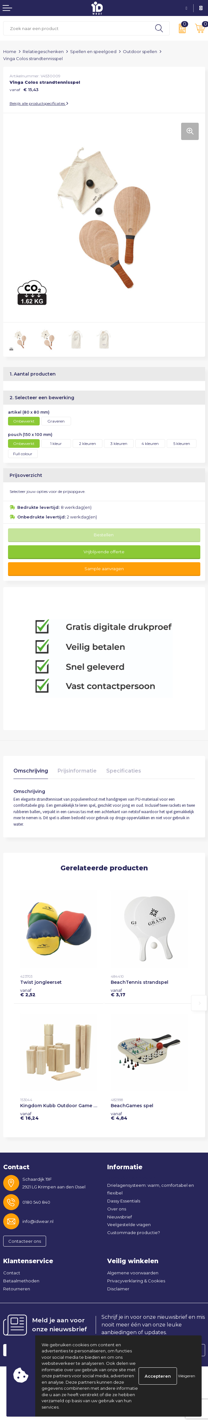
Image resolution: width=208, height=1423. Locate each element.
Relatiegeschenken (43, 51)
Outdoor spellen (140, 51)
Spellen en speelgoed (93, 51)
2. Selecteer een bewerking (42, 397)
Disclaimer (118, 1288)
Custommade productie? (133, 1232)
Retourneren (16, 1288)
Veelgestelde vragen (129, 1224)
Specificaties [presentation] (123, 771)
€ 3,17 (118, 992)
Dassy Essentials (123, 1200)
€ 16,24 (29, 1115)
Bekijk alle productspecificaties (39, 103)
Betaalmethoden (21, 1280)
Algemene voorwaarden (132, 1272)
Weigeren (186, 1375)
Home (9, 51)
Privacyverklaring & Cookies (136, 1280)
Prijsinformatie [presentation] (77, 771)
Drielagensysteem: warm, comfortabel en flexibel (150, 1189)
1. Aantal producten (33, 374)
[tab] (30, 772)
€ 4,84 (119, 1115)
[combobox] (76, 28)
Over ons (116, 1208)
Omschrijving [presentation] (30, 771)
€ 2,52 (28, 992)
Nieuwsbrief (119, 1216)
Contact (11, 1272)
